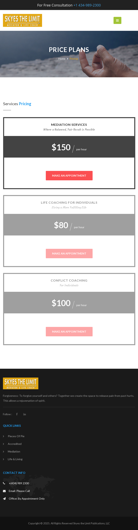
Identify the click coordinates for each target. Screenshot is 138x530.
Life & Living (15, 459)
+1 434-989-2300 (87, 5)
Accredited (15, 443)
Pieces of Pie (16, 436)
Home (62, 58)
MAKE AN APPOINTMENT (69, 175)
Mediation (14, 451)
